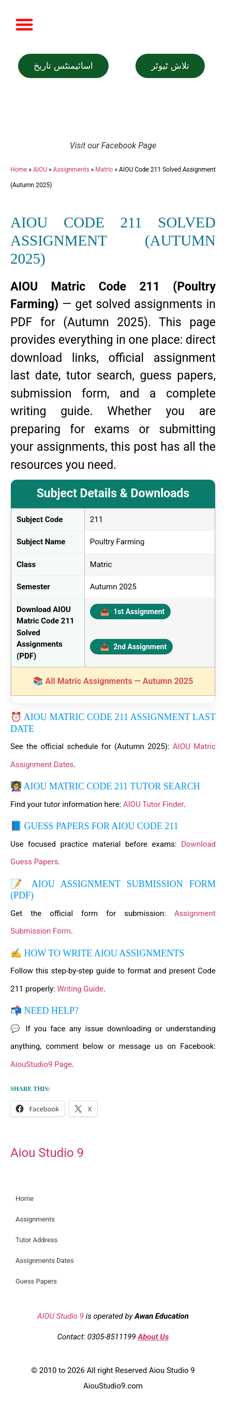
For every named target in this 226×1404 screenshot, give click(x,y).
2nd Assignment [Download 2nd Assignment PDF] (133, 647)
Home (18, 169)
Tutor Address (36, 1240)
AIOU (40, 169)
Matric (104, 169)
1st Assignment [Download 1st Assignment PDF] (132, 611)
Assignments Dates (45, 1260)
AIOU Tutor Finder (153, 804)
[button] (24, 24)
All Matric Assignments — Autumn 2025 (119, 681)
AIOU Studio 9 (60, 1316)
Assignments (71, 169)
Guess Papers (36, 1281)
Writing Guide (80, 989)
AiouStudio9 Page (41, 1064)
